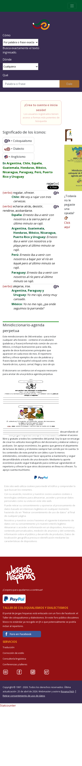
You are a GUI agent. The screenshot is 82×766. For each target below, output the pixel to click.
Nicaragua (10, 172)
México (41, 168)
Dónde (7, 59)
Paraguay (26, 172)
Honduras (27, 168)
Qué (5, 75)
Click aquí (67, 222)
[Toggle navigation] (72, 6)
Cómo (7, 35)
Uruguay (18, 177)
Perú (38, 172)
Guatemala (11, 168)
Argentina (14, 163)
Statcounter (8, 705)
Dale (69, 84)
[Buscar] (31, 84)
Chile (26, 163)
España (37, 163)
